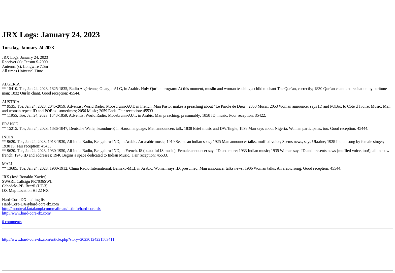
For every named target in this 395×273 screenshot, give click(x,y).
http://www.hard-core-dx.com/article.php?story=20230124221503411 (58, 239)
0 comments (12, 222)
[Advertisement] (197, 13)
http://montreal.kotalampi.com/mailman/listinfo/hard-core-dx (51, 208)
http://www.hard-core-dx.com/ (26, 213)
